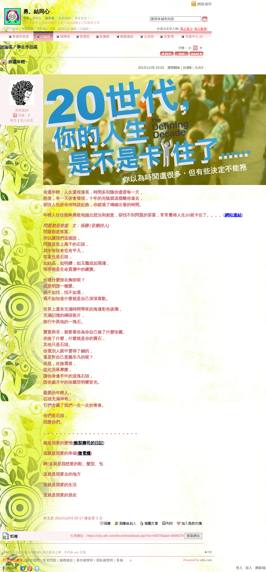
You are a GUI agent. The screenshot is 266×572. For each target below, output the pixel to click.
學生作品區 (27, 47)
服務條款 (66, 560)
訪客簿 (167, 36)
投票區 (83, 36)
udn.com (206, 560)
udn (6, 28)
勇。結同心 (36, 11)
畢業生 (37, 18)
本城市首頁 (19, 36)
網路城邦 (204, 4)
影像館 (102, 36)
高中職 (41, 28)
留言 (13, 120)
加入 (248, 568)
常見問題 (49, 560)
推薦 (199, 68)
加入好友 (26, 120)
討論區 (43, 36)
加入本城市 (30, 22)
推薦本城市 (49, 22)
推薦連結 (124, 36)
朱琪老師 (64, 18)
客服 (119, 560)
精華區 (63, 36)
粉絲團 (12, 568)
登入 (239, 568)
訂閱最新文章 (90, 22)
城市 (15, 28)
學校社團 (27, 28)
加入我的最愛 (69, 22)
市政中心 (192, 36)
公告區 (147, 36)
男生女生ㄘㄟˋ (84, 18)
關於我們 (33, 560)
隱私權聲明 (104, 560)
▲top (208, 552)
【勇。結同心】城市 (63, 28)
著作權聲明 (84, 560)
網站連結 (233, 215)
